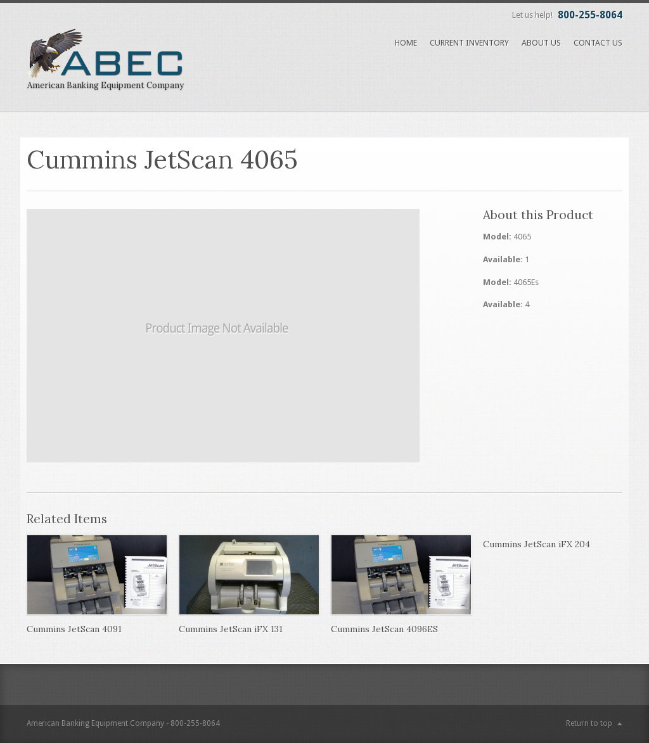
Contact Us (598, 43)
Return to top (589, 723)
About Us (541, 43)
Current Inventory (469, 43)
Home (406, 43)
